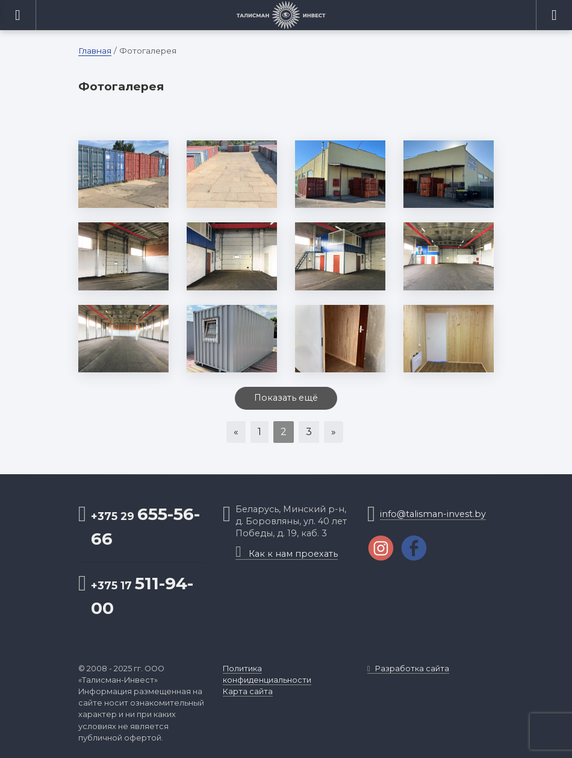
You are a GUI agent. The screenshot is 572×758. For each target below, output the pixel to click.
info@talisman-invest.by (433, 514)
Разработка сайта (408, 668)
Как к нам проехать (286, 554)
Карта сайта (248, 691)
